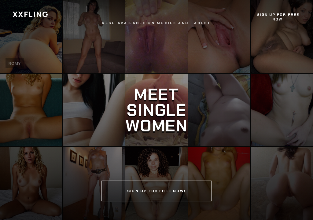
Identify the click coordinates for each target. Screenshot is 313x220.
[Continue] (156, 110)
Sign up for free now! (278, 17)
